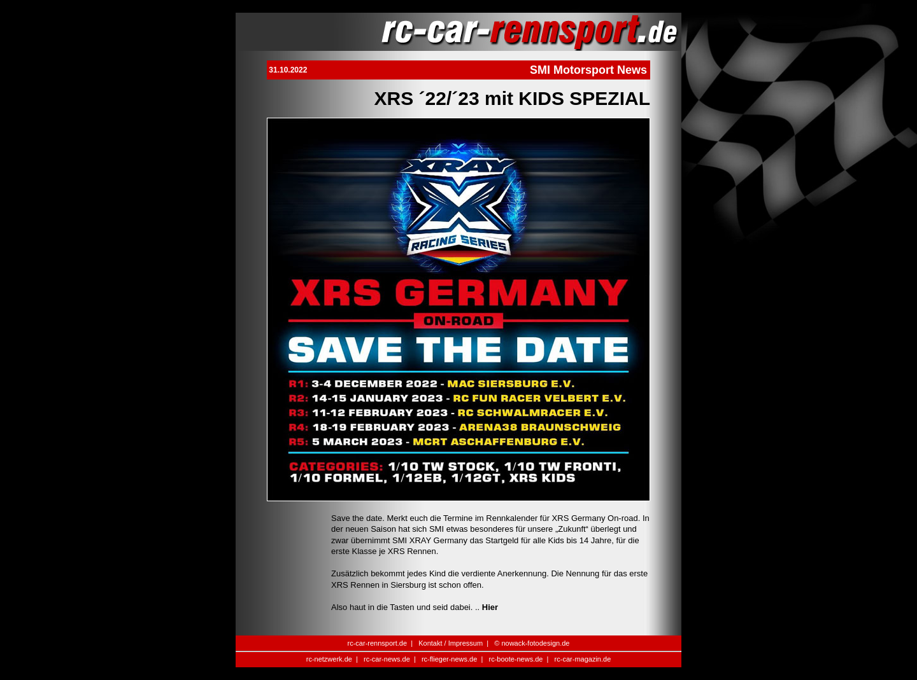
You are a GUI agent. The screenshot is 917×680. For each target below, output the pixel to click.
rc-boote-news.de (515, 659)
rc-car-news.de (387, 659)
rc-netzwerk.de (329, 659)
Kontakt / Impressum (450, 643)
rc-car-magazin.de (583, 659)
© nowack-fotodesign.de (531, 643)
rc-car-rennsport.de (378, 643)
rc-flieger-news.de (449, 659)
